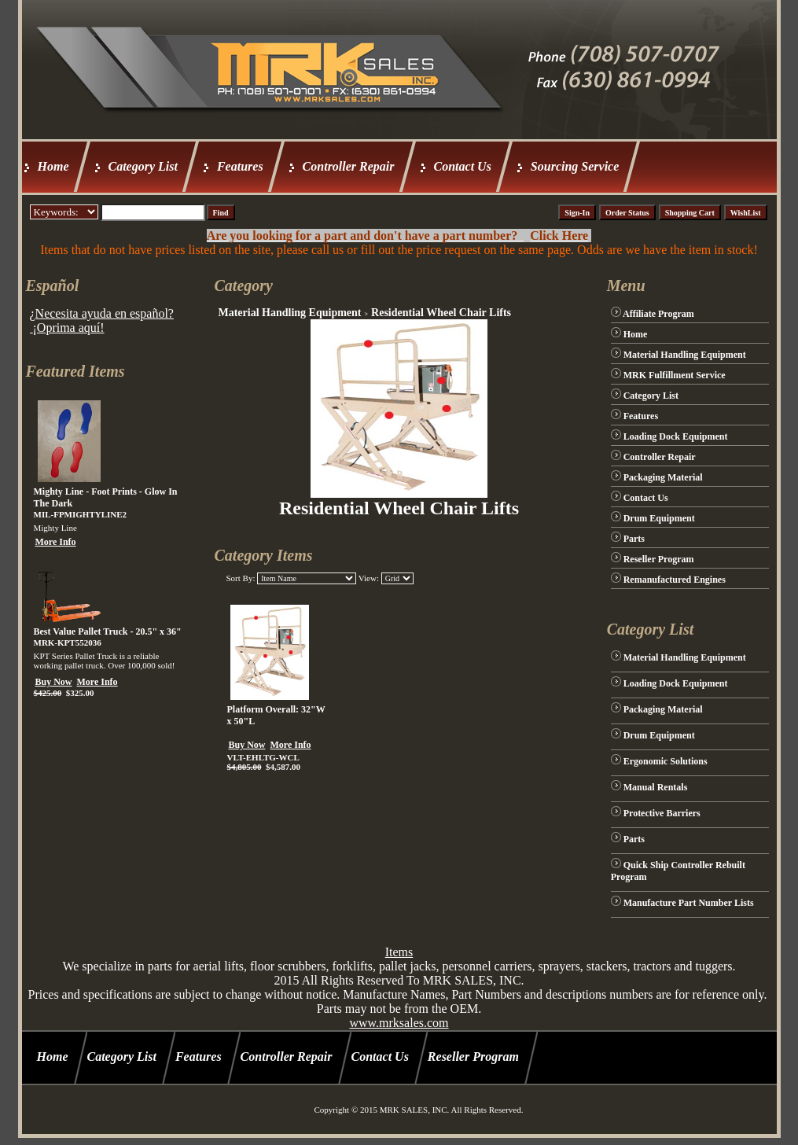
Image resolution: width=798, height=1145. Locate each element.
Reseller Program (658, 559)
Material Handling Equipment (289, 312)
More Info (55, 541)
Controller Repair (349, 166)
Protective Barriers (662, 813)
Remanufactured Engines (674, 579)
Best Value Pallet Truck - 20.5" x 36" (108, 631)
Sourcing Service (575, 166)
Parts (634, 538)
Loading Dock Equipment (675, 436)
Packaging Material (663, 477)
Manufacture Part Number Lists (688, 902)
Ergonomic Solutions (665, 761)
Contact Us (462, 166)
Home (53, 166)
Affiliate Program (658, 313)
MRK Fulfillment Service (674, 375)
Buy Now (53, 681)
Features (240, 166)
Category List (143, 166)
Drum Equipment (659, 518)
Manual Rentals (655, 787)
